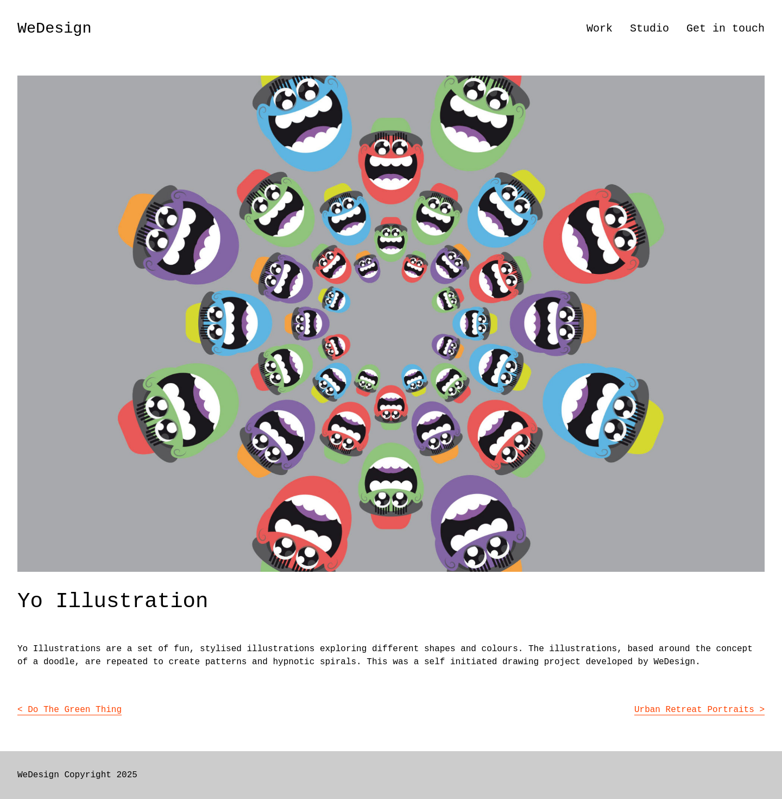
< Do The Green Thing (69, 710)
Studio (649, 28)
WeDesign (54, 29)
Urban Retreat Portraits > (699, 710)
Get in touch (725, 28)
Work (599, 28)
